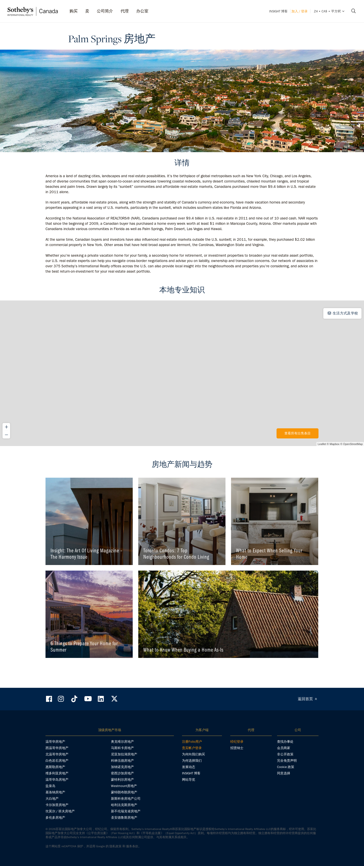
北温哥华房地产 (57, 754)
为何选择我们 (192, 760)
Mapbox (334, 444)
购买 (74, 11)
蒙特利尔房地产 (122, 779)
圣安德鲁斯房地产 (124, 817)
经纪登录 (236, 741)
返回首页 (308, 699)
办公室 (142, 11)
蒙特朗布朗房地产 (124, 792)
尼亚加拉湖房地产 (124, 754)
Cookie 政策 (285, 767)
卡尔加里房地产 (57, 805)
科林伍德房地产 (122, 760)
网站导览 (188, 779)
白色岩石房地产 (57, 760)
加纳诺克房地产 (122, 767)
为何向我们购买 (193, 754)
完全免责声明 (287, 760)
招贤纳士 (236, 748)
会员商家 (283, 748)
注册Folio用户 (192, 741)
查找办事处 (285, 741)
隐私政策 (115, 846)
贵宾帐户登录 (192, 748)
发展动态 (188, 767)
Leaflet (322, 444)
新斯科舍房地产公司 (126, 798)
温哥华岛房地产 (57, 779)
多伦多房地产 (55, 817)
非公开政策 (285, 754)
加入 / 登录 (299, 11)
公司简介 (105, 11)
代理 (125, 11)
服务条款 (132, 846)
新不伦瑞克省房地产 (126, 811)
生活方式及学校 (342, 313)
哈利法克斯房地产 (124, 805)
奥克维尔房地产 (122, 741)
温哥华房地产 (55, 741)
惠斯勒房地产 (55, 767)
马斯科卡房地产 (122, 748)
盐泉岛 (50, 786)
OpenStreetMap (353, 444)
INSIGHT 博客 (278, 11)
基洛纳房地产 (55, 792)
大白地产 (52, 798)
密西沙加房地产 (122, 773)
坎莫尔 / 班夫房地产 (60, 811)
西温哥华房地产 (57, 748)
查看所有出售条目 (297, 433)
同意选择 (283, 773)
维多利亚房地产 (57, 773)
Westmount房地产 (124, 786)
